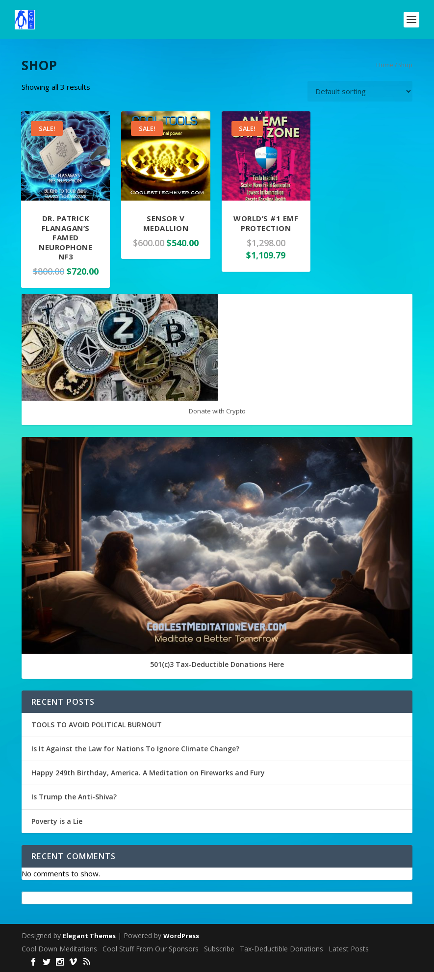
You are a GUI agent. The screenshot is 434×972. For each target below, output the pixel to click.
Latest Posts (349, 948)
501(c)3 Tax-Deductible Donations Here (217, 664)
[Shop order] (359, 91)
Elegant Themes (89, 935)
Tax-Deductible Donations (281, 948)
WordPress (181, 935)
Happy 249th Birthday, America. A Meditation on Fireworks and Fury (148, 772)
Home (384, 65)
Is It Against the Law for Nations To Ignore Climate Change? (135, 748)
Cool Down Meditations (59, 948)
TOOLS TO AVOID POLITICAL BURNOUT (96, 724)
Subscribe (219, 948)
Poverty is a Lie (56, 821)
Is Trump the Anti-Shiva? (74, 796)
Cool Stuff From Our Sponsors (150, 948)
